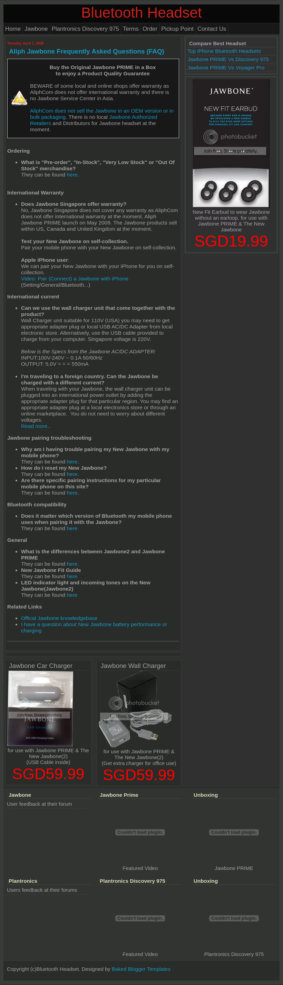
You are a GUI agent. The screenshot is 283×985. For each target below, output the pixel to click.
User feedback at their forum (39, 804)
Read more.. (35, 426)
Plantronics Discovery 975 (85, 29)
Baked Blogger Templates (141, 969)
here (72, 175)
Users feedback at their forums (42, 890)
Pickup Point (177, 29)
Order (150, 29)
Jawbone (36, 29)
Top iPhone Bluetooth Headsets (224, 51)
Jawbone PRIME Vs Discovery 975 (228, 59)
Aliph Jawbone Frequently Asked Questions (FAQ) (86, 51)
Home (13, 29)
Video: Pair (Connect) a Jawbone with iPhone (74, 278)
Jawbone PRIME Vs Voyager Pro (225, 67)
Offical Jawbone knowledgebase (59, 618)
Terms (131, 29)
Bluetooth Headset (141, 12)
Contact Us (211, 29)
